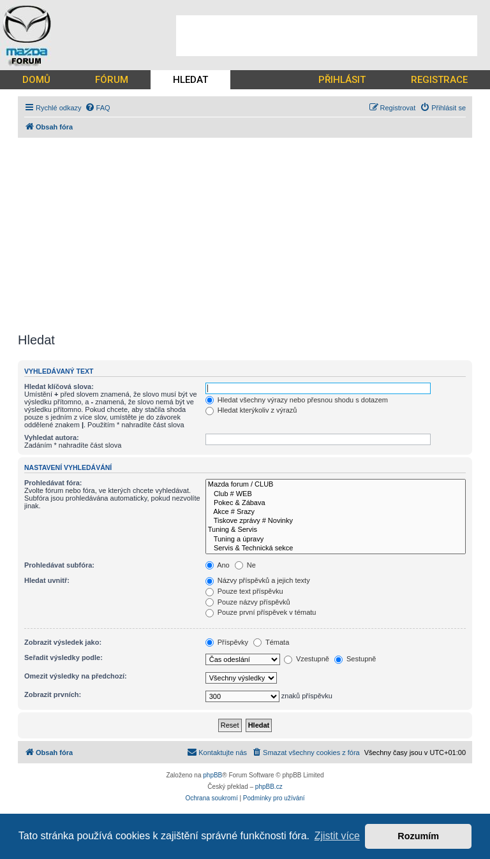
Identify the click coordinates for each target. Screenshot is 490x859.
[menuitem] (97, 107)
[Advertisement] (326, 36)
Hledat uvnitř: (47, 580)
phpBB (212, 775)
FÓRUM (111, 79)
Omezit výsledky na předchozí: (75, 676)
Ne (245, 565)
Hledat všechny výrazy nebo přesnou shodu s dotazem (296, 400)
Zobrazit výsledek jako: (62, 642)
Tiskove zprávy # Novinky (335, 521)
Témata (271, 642)
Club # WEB (335, 494)
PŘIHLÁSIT (342, 79)
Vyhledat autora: (51, 437)
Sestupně (355, 659)
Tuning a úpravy (335, 539)
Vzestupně (306, 659)
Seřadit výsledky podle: (63, 657)
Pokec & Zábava (335, 503)
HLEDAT (190, 79)
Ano (217, 565)
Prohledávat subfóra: (59, 565)
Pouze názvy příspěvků (247, 602)
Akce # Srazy (335, 512)
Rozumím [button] (418, 836)
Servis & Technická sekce (335, 548)
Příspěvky (226, 642)
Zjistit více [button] (337, 835)
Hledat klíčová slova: (59, 386)
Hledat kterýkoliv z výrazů (251, 410)
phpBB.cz (269, 786)
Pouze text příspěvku (244, 591)
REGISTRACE (439, 79)
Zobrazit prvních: (52, 694)
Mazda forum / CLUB (335, 484)
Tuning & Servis (335, 529)
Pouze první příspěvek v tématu (260, 612)
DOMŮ (36, 79)
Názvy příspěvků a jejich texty (257, 580)
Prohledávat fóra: (53, 483)
